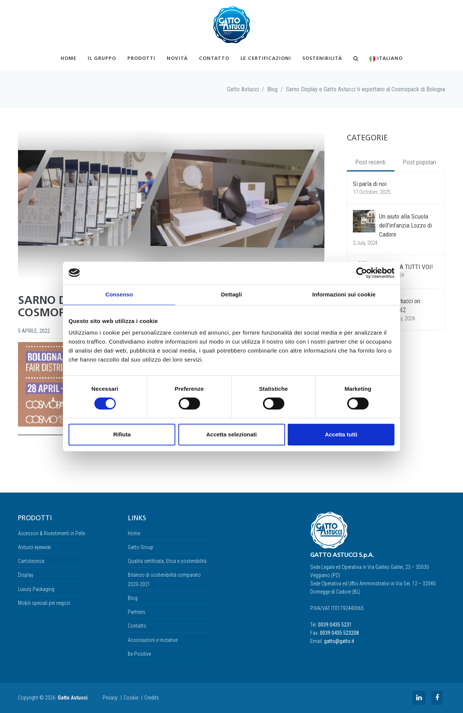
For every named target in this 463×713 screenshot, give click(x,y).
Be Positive (139, 654)
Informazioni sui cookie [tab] (344, 294)
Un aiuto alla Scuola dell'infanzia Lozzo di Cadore (405, 225)
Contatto (214, 58)
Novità (177, 58)
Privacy (110, 698)
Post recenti (370, 162)
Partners (136, 612)
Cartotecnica (31, 561)
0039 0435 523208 (339, 633)
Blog (272, 89)
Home (68, 58)
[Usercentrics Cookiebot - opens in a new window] (361, 272)
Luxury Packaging (36, 589)
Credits (151, 698)
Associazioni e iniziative (153, 640)
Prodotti (141, 58)
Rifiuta (122, 434)
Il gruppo (102, 58)
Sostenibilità (322, 58)
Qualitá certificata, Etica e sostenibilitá (167, 561)
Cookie (131, 698)
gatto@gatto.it (339, 641)
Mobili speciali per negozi (44, 603)
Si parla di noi (370, 184)
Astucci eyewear (34, 547)
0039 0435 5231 (335, 625)
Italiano (386, 59)
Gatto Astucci (243, 89)
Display (25, 575)
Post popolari (419, 162)
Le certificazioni (265, 58)
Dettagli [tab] (231, 294)
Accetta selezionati (231, 434)
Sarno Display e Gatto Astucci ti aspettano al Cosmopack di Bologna (365, 89)
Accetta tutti (341, 434)
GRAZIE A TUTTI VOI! (406, 267)
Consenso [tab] (119, 294)
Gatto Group (140, 547)
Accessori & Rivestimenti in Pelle (51, 533)
